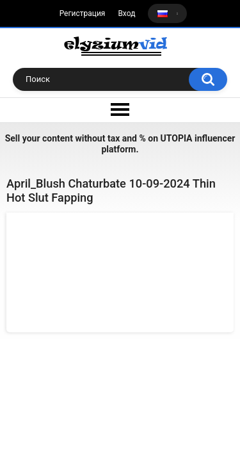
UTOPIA (177, 138)
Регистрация (83, 13)
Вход (126, 13)
